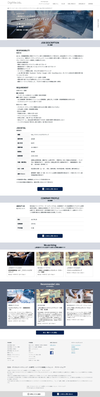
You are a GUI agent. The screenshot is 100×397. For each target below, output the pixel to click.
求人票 (63, 3)
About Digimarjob (44, 1)
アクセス (73, 350)
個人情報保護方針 (75, 349)
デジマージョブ (16, 387)
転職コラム (55, 3)
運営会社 (73, 352)
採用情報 (90, 3)
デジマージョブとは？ (44, 3)
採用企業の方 (82, 3)
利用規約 (73, 347)
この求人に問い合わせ (51, 189)
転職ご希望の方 (72, 3)
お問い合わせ (53, 345)
